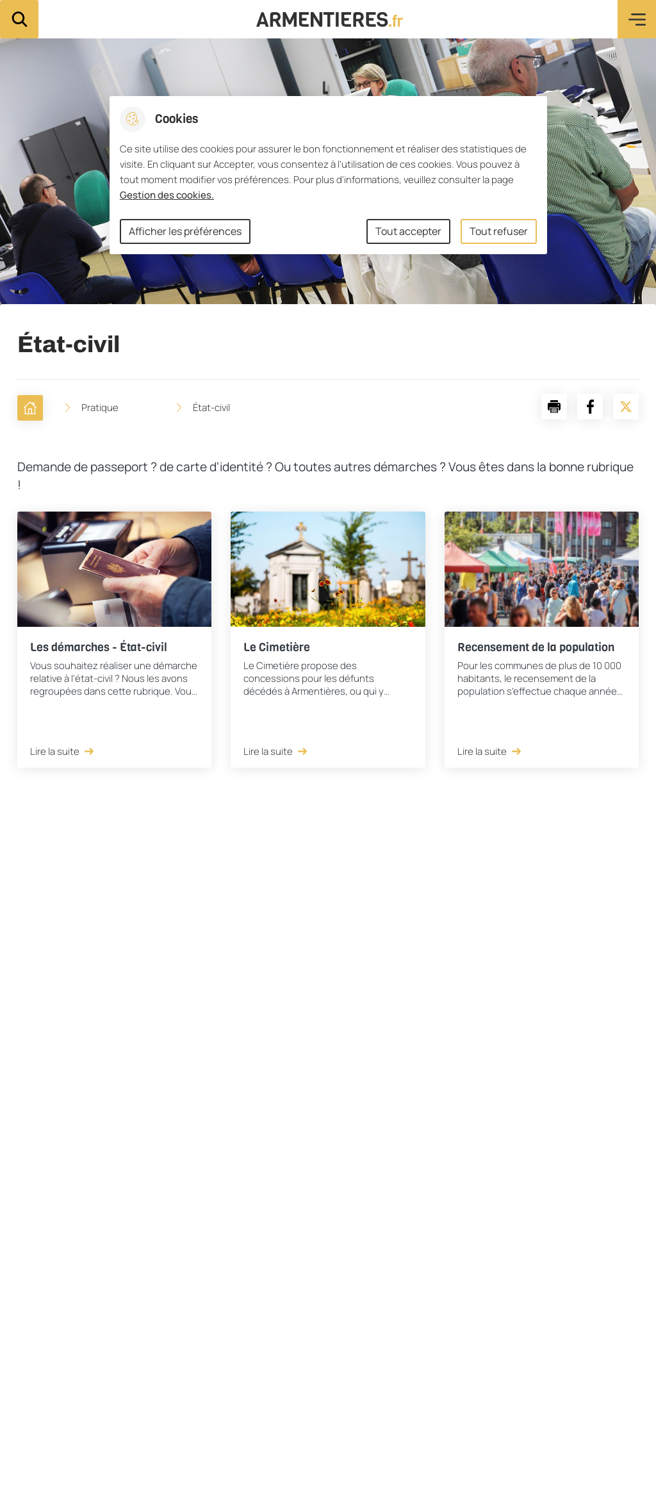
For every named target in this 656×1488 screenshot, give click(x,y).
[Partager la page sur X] (626, 406)
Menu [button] (637, 19)
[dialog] (328, 175)
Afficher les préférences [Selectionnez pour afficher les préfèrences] (185, 231)
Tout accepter (408, 231)
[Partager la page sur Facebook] (590, 406)
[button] (554, 406)
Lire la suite (62, 751)
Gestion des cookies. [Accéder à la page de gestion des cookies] (167, 195)
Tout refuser (499, 231)
